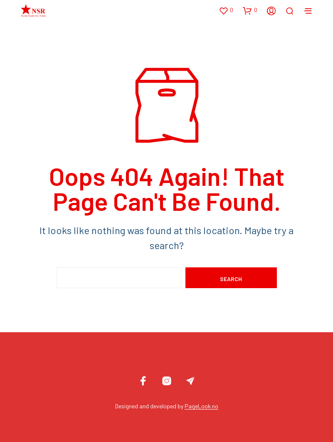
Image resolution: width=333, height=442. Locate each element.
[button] (226, 10)
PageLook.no (201, 406)
